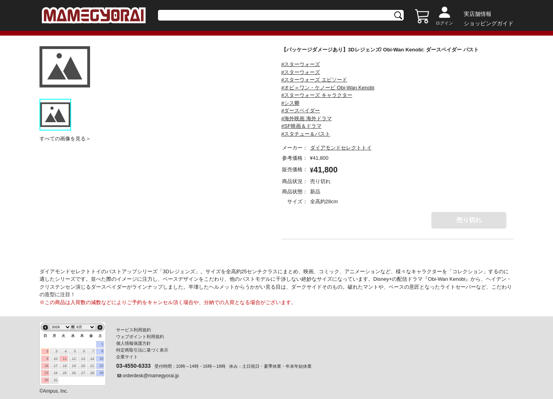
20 (83, 366)
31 (56, 380)
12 (74, 359)
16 (46, 366)
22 (101, 366)
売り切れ (469, 220)
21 (92, 366)
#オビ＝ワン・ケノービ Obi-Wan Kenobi (327, 88)
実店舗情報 (477, 14)
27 (83, 373)
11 (65, 359)
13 (83, 359)
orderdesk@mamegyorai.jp (150, 375)
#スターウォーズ (300, 64)
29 (101, 373)
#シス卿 (290, 103)
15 (101, 359)
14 (92, 359)
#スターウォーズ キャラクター (316, 95)
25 (65, 373)
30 (46, 380)
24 (56, 373)
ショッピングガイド (489, 23)
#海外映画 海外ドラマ (306, 118)
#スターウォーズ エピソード (314, 80)
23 (46, 373)
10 (56, 359)
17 (56, 366)
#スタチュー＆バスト (305, 134)
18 (65, 366)
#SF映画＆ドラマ (301, 126)
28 (92, 373)
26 (74, 373)
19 (74, 366)
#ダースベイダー (300, 110)
